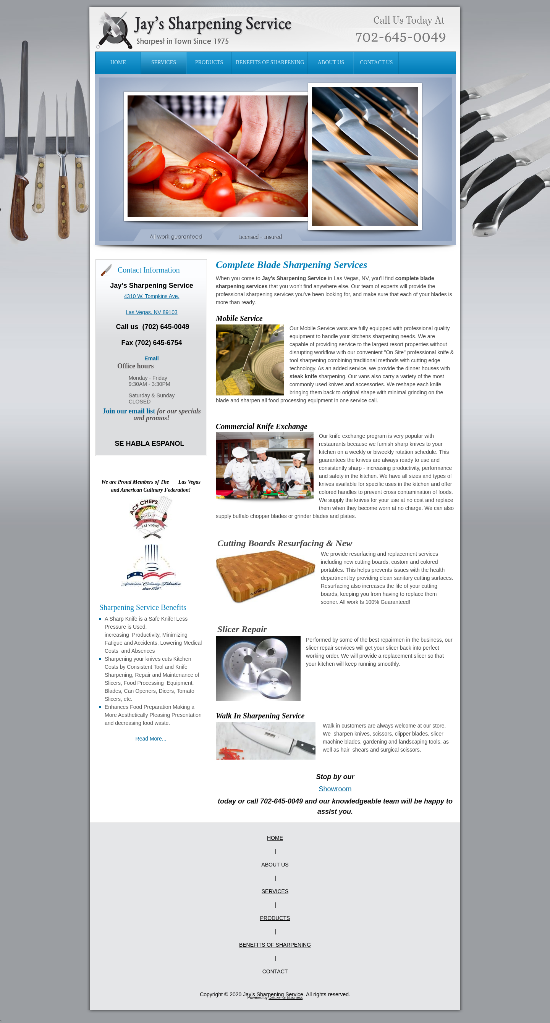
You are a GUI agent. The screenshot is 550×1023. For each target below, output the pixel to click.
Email (151, 358)
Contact (275, 971)
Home (275, 838)
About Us (274, 865)
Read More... (151, 739)
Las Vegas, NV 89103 (151, 312)
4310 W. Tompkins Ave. (151, 296)
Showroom (335, 789)
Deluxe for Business (285, 998)
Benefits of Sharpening (275, 945)
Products (275, 918)
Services (275, 891)
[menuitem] (118, 63)
